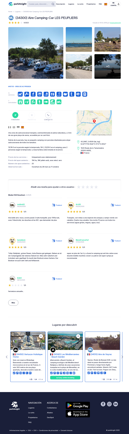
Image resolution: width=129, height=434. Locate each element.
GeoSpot (50, 417)
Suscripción (60, 4)
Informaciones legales (17, 430)
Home (10, 11)
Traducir (57, 205)
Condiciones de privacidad (48, 430)
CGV (35, 430)
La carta (80, 4)
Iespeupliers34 (115, 23)
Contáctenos (52, 408)
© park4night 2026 (113, 430)
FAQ (100, 4)
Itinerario (15, 116)
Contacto (48, 116)
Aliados (50, 413)
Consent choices (66, 430)
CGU (29, 430)
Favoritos (32, 116)
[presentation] (6, 356)
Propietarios (91, 4)
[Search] (41, 4)
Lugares (71, 4)
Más (13, 303)
